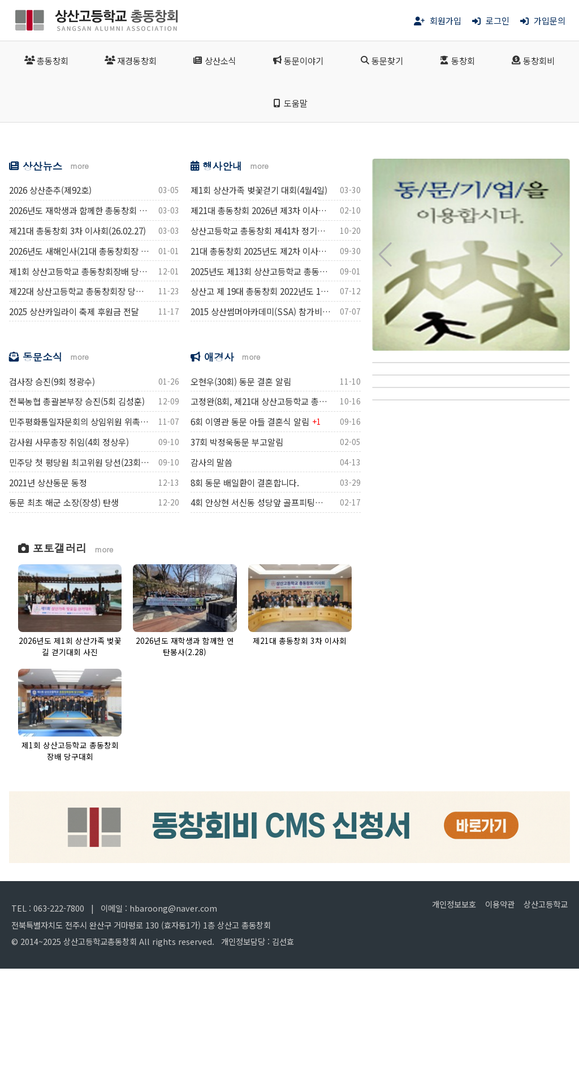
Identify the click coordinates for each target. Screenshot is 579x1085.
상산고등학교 (546, 1021)
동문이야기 (297, 60)
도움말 (289, 103)
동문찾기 (381, 60)
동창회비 (533, 60)
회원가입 (437, 20)
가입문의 (542, 20)
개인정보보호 (454, 1021)
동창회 (457, 60)
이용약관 (500, 1021)
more (79, 282)
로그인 (490, 20)
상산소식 (214, 60)
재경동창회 (131, 60)
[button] (22, 199)
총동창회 (46, 60)
